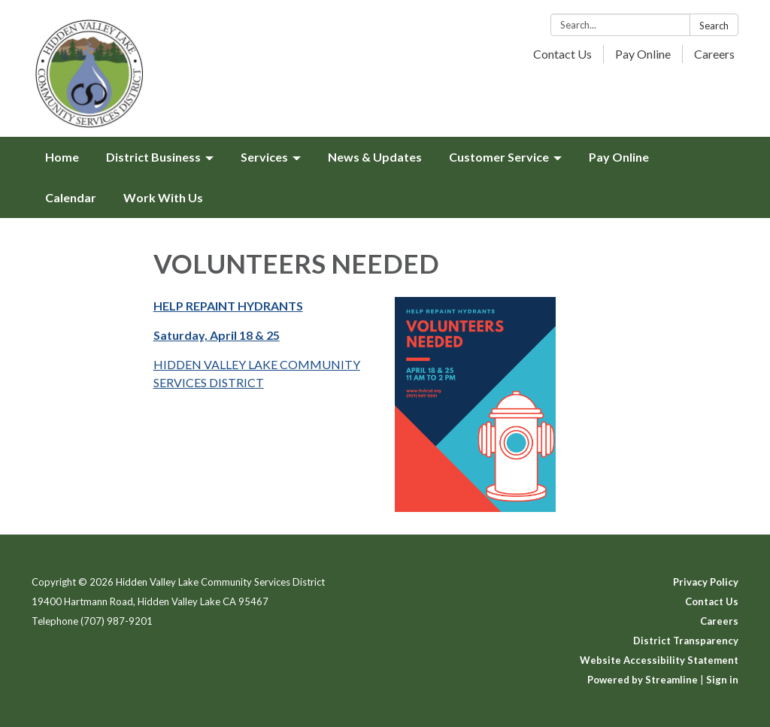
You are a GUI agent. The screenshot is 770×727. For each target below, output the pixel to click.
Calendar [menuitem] (70, 197)
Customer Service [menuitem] (499, 157)
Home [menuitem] (62, 157)
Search (714, 26)
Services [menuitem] (264, 157)
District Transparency (685, 641)
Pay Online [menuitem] (619, 157)
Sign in (722, 680)
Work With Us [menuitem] (163, 197)
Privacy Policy (705, 582)
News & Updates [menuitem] (375, 157)
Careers (714, 54)
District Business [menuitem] (153, 157)
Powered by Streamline (642, 680)
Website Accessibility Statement (659, 660)
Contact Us (562, 54)
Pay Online (643, 54)
